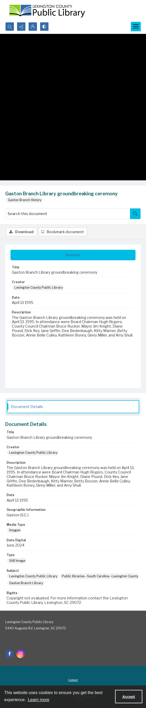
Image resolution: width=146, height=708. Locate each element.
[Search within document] (135, 213)
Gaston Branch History (24, 200)
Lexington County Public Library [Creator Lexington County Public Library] (38, 287)
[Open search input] (10, 26)
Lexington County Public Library (29, 622)
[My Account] (33, 26)
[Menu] (136, 26)
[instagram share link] (20, 654)
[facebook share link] (9, 654)
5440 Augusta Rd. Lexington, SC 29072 (35, 628)
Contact (73, 680)
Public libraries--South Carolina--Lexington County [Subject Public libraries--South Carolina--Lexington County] (100, 576)
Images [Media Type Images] (14, 530)
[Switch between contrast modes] (44, 26)
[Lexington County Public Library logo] (47, 11)
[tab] (73, 255)
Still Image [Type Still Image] (17, 561)
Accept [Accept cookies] (128, 697)
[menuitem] (73, 679)
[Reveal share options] (21, 26)
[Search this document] (68, 213)
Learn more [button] (38, 699)
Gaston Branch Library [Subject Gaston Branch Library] (26, 583)
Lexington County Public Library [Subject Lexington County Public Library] (33, 576)
